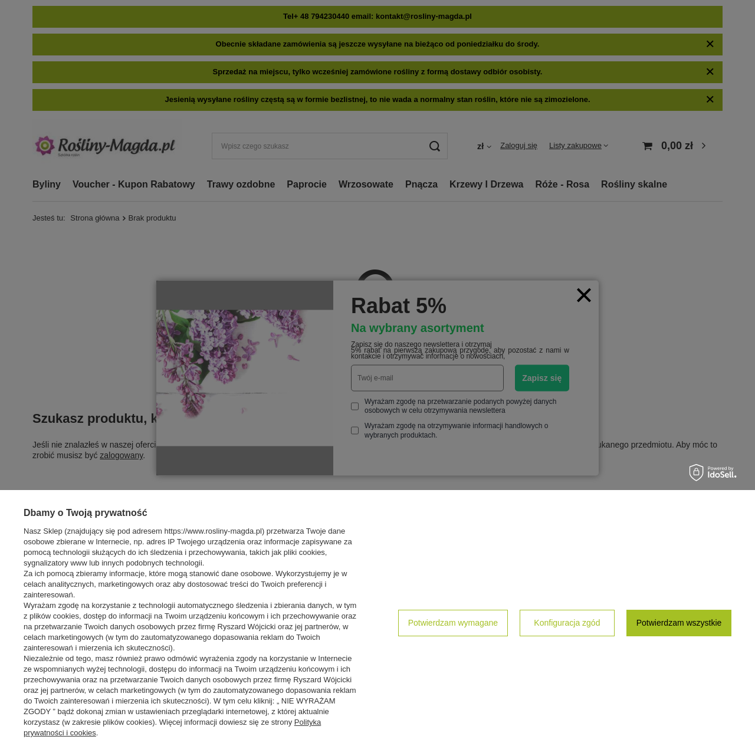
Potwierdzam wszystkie (679, 622)
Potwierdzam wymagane (453, 622)
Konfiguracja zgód (567, 622)
